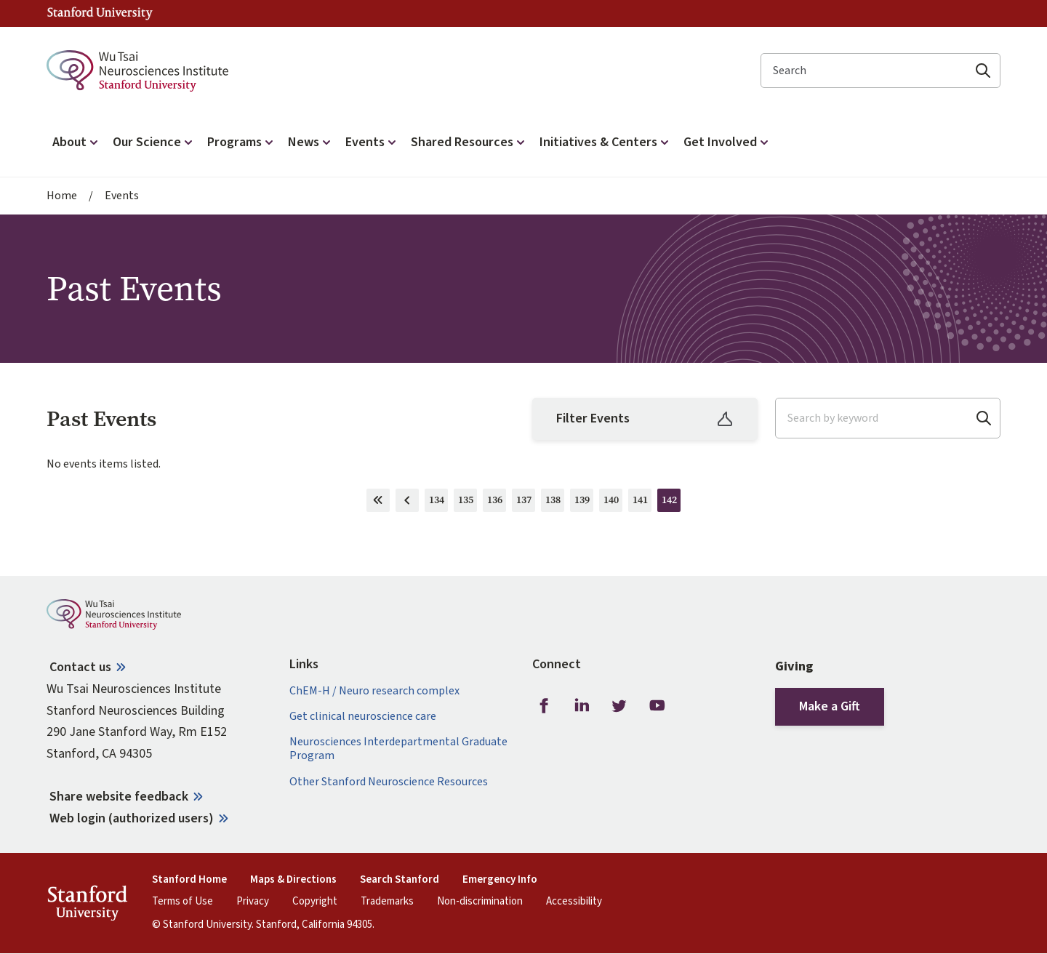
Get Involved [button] (727, 142)
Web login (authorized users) (131, 818)
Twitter (619, 706)
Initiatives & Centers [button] (605, 142)
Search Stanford (399, 879)
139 (584, 502)
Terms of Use (182, 901)
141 (642, 502)
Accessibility (574, 901)
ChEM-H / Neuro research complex (374, 691)
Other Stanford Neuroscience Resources (388, 782)
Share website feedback (118, 796)
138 (555, 502)
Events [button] (372, 142)
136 (497, 502)
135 (468, 502)
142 (671, 502)
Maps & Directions (293, 879)
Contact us (80, 667)
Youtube (657, 706)
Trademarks (387, 901)
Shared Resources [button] (469, 142)
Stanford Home (189, 879)
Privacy (252, 901)
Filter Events (645, 418)
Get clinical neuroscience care (362, 716)
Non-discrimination (480, 901)
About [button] (76, 142)
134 (439, 502)
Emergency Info (499, 879)
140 (613, 502)
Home (62, 196)
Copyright (314, 901)
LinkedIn (581, 706)
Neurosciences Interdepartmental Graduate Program (398, 749)
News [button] (311, 142)
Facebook (543, 706)
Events (122, 196)
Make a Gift (829, 706)
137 (526, 502)
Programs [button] (241, 142)
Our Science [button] (154, 142)
